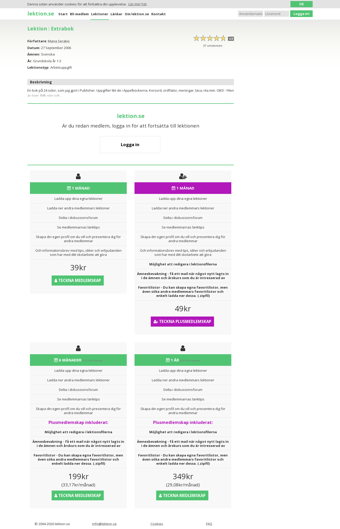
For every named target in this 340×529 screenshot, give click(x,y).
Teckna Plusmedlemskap (182, 321)
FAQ (209, 524)
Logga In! (302, 13)
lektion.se (40, 13)
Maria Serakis (59, 41)
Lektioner (99, 14)
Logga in (130, 144)
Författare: (37, 41)
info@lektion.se (104, 524)
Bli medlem (79, 14)
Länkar (116, 14)
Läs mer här (137, 4)
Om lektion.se (137, 14)
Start (63, 14)
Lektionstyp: (38, 67)
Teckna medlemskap (77, 280)
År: (29, 61)
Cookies (157, 524)
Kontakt (158, 14)
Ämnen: (33, 54)
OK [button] (301, 4)
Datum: (33, 47)
